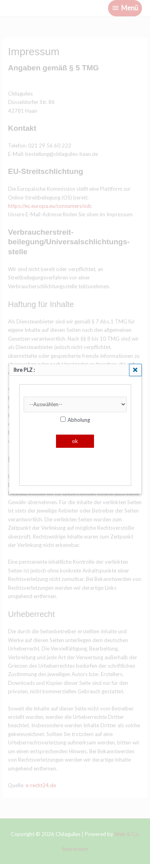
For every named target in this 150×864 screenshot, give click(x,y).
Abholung (75, 420)
